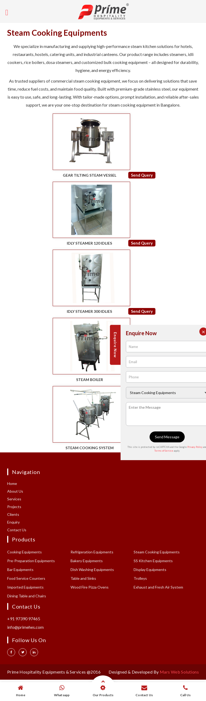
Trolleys (140, 578)
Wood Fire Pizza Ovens (90, 587)
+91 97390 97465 (23, 618)
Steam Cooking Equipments (157, 552)
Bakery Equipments (87, 560)
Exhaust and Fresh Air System (158, 587)
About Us (15, 491)
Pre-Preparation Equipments (31, 560)
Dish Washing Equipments (92, 569)
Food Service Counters (26, 578)
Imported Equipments (25, 587)
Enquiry (13, 522)
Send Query (142, 175)
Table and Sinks (83, 578)
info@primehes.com (25, 627)
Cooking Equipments (24, 552)
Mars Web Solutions (179, 671)
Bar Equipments (20, 569)
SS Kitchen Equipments (153, 560)
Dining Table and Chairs (26, 596)
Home (12, 483)
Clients (13, 514)
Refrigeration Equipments (92, 552)
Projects (14, 506)
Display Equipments (150, 569)
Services (14, 499)
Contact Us (16, 530)
